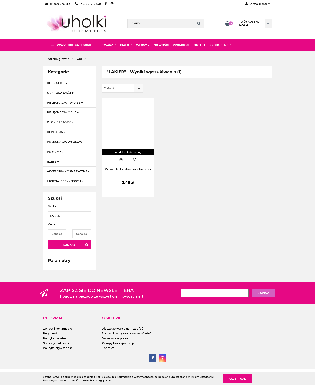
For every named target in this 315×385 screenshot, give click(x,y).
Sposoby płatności (56, 343)
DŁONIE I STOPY (60, 122)
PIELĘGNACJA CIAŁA (63, 112)
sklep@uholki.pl (58, 3)
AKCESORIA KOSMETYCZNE (68, 171)
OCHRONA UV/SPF (60, 92)
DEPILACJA (56, 132)
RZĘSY (53, 161)
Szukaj (69, 245)
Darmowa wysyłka (115, 338)
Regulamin (51, 333)
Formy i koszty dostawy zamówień (126, 333)
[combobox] (122, 88)
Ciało (126, 45)
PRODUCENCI (220, 45)
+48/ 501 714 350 (88, 3)
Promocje (181, 45)
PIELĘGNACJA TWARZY (65, 102)
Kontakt (108, 348)
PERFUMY (55, 151)
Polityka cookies (54, 338)
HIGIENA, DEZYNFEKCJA (65, 181)
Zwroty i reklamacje (57, 328)
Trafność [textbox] (109, 88)
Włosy (143, 45)
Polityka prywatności (58, 348)
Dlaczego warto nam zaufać (122, 328)
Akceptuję (237, 378)
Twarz (109, 45)
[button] (55, 318)
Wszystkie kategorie (71, 45)
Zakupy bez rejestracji (118, 343)
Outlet (199, 45)
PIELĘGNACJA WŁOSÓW (66, 141)
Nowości (161, 45)
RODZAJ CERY (58, 83)
